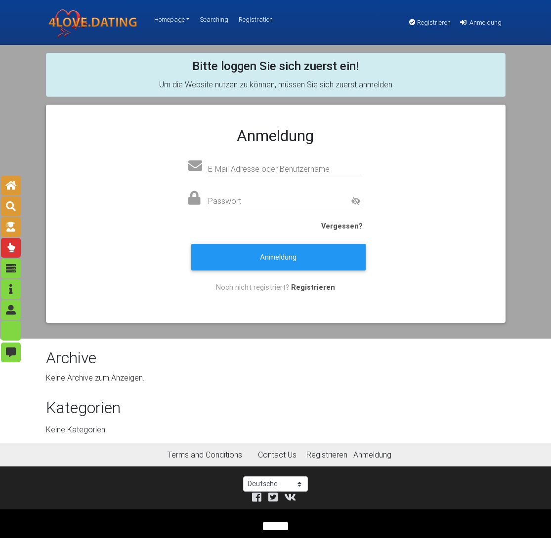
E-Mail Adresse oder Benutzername (269, 169)
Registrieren (430, 22)
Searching (214, 19)
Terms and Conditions (205, 455)
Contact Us (277, 455)
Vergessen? (342, 226)
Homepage (169, 19)
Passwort (224, 201)
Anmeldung (480, 22)
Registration (256, 19)
